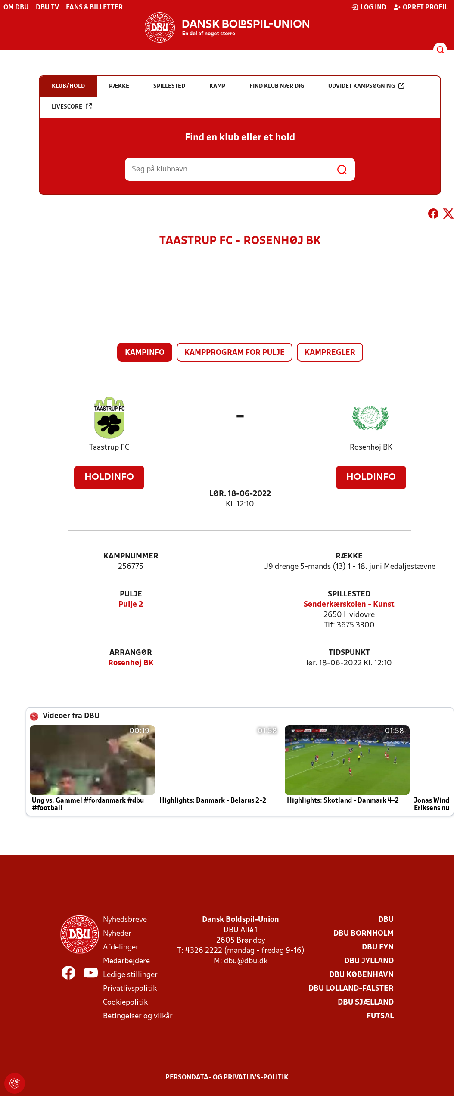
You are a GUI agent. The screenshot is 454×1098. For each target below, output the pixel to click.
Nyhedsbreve (125, 920)
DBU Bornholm (363, 933)
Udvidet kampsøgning (366, 86)
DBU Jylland (369, 961)
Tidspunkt (349, 653)
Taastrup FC (109, 447)
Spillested (349, 594)
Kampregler (330, 353)
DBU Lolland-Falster (351, 989)
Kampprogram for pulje (234, 353)
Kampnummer (131, 556)
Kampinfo (145, 353)
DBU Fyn (378, 947)
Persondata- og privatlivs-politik (227, 1078)
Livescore (72, 106)
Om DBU (16, 8)
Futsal (380, 1016)
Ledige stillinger (130, 975)
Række (349, 556)
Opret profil (420, 7)
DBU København (361, 975)
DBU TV (47, 8)
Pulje (131, 594)
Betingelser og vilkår (138, 1016)
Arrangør (130, 653)
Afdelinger (121, 947)
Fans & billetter (94, 8)
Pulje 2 (130, 604)
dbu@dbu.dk (245, 961)
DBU (386, 920)
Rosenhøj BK (371, 447)
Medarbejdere (126, 961)
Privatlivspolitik (130, 989)
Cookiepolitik (125, 1002)
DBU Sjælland (366, 1002)
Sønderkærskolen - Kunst (349, 604)
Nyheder (117, 933)
